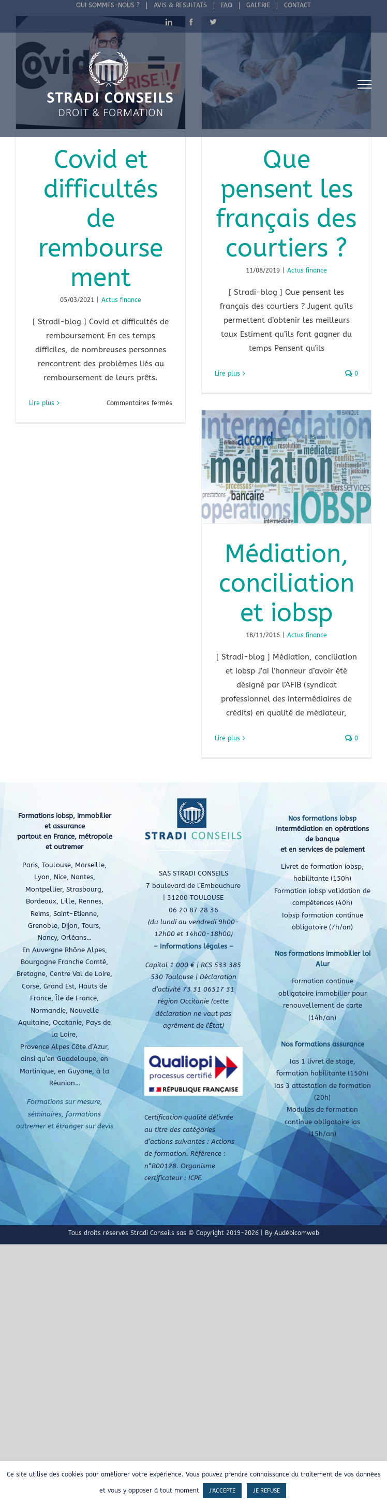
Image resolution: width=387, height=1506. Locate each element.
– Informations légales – (193, 946)
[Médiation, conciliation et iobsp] (286, 466)
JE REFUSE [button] (266, 1490)
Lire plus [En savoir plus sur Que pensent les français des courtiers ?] (227, 373)
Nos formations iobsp (322, 818)
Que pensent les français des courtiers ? (286, 204)
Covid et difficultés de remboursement (100, 218)
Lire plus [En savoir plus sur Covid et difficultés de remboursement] (41, 403)
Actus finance (121, 300)
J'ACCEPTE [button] (222, 1490)
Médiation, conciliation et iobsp (286, 583)
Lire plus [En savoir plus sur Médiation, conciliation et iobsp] (227, 738)
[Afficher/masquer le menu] (364, 84)
